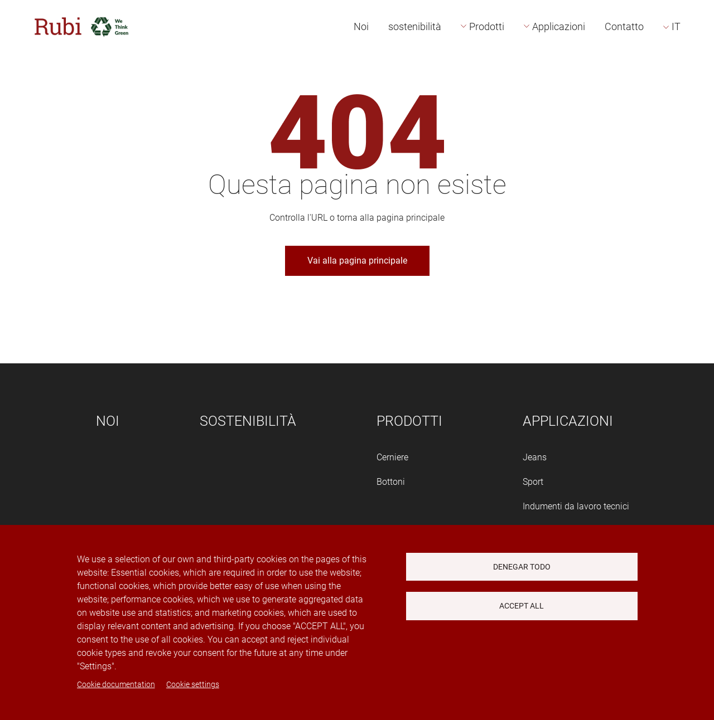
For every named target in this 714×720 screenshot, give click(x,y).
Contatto (624, 26)
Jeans (535, 457)
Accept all (521, 605)
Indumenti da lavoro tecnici (576, 506)
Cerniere (392, 457)
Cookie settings (192, 684)
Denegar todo (522, 566)
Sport (533, 481)
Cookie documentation (116, 684)
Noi (361, 26)
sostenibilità (414, 26)
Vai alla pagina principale (357, 260)
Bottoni (391, 481)
